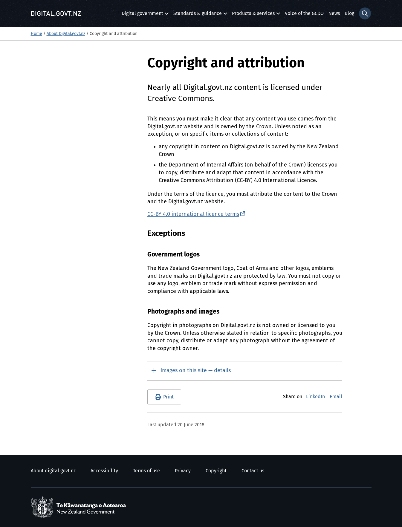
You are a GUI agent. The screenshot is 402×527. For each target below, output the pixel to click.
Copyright (216, 470)
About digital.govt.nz (53, 470)
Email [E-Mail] (336, 396)
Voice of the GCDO (304, 13)
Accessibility (104, 470)
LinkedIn (315, 396)
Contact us (252, 470)
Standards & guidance (197, 15)
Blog (349, 13)
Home (36, 34)
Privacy (183, 470)
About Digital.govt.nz (66, 34)
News (334, 13)
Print (168, 397)
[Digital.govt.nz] (56, 13)
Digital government (142, 15)
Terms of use (146, 470)
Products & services (253, 15)
